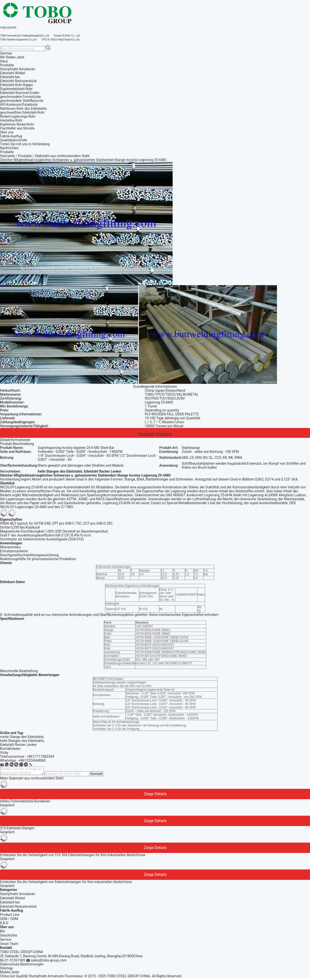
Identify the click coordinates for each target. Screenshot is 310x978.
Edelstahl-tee (10, 902)
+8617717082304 (40, 756)
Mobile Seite (9, 972)
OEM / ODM (9, 919)
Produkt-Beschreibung (17, 444)
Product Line (9, 915)
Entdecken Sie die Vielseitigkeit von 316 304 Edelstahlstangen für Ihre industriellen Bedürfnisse (72, 855)
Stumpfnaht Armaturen (17, 894)
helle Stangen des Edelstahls (22, 741)
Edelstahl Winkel (12, 898)
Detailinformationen (15, 440)
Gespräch (146, 434)
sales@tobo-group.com (49, 960)
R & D (4, 923)
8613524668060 (33, 760)
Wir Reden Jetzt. (12, 57)
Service (5, 939)
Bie (2, 931)
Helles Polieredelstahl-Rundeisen (25, 801)
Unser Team (9, 944)
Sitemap (6, 968)
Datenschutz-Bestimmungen (21, 964)
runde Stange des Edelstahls (21, 737)
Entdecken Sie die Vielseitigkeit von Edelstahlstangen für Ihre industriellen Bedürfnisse (66, 882)
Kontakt (97, 774)
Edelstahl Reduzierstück (18, 906)
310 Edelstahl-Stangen (17, 828)
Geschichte (8, 935)
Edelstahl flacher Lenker (18, 745)
